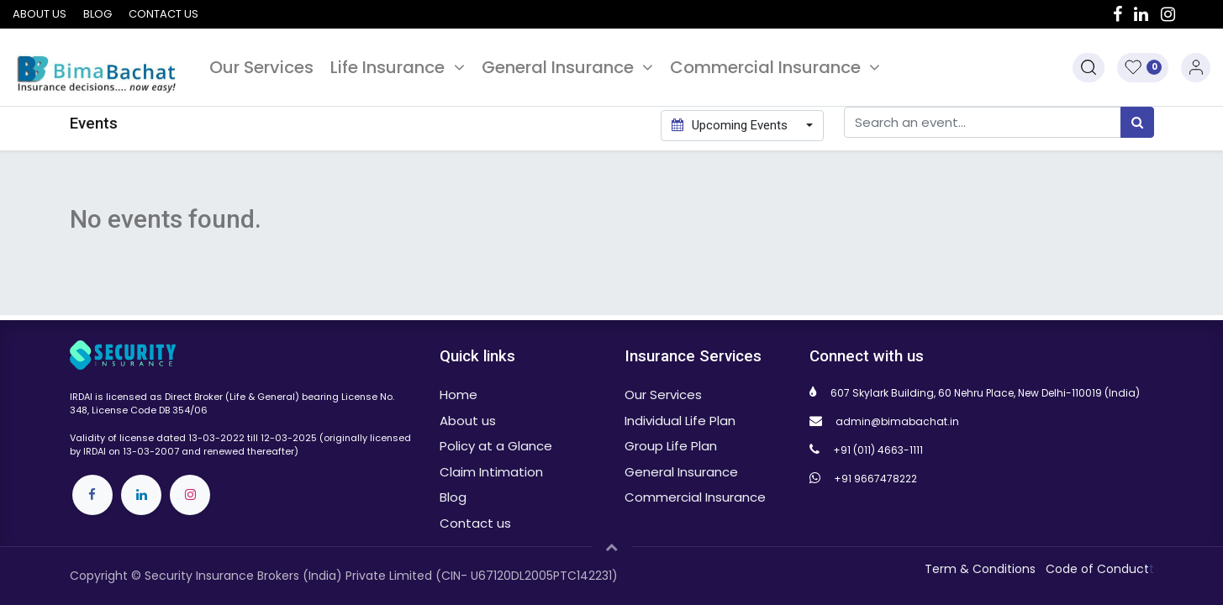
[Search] (1137, 122)
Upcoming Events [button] (731, 125)
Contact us (163, 14)
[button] (1088, 67)
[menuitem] (261, 67)
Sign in (1195, 67)
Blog (97, 14)
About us (39, 14)
